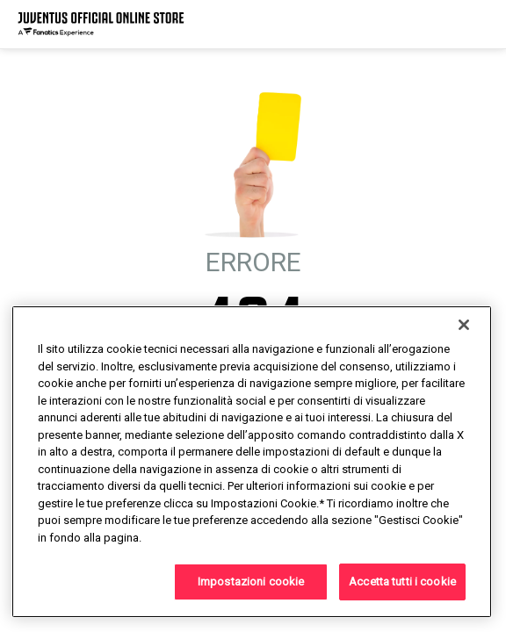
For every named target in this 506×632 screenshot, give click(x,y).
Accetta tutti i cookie (402, 581)
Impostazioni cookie (251, 581)
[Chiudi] (464, 324)
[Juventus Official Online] (101, 24)
